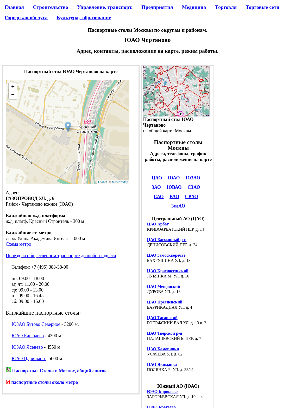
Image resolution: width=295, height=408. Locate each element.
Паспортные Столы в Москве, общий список (59, 370)
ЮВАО (174, 187)
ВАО (174, 196)
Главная (14, 7)
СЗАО (193, 187)
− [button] (13, 95)
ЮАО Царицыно (29, 358)
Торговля (226, 7)
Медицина (194, 7)
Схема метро (18, 244)
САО (159, 196)
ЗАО (156, 187)
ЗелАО (178, 206)
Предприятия (157, 7)
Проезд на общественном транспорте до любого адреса (61, 255)
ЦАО (157, 177)
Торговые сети (262, 7)
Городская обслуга (26, 17)
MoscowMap (120, 182)
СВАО (191, 196)
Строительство (50, 7)
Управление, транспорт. (105, 7)
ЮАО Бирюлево (28, 335)
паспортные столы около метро (44, 382)
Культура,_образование (84, 17)
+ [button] (13, 87)
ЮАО (174, 177)
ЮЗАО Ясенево (27, 347)
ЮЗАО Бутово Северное (36, 324)
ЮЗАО (193, 177)
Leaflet (102, 182)
